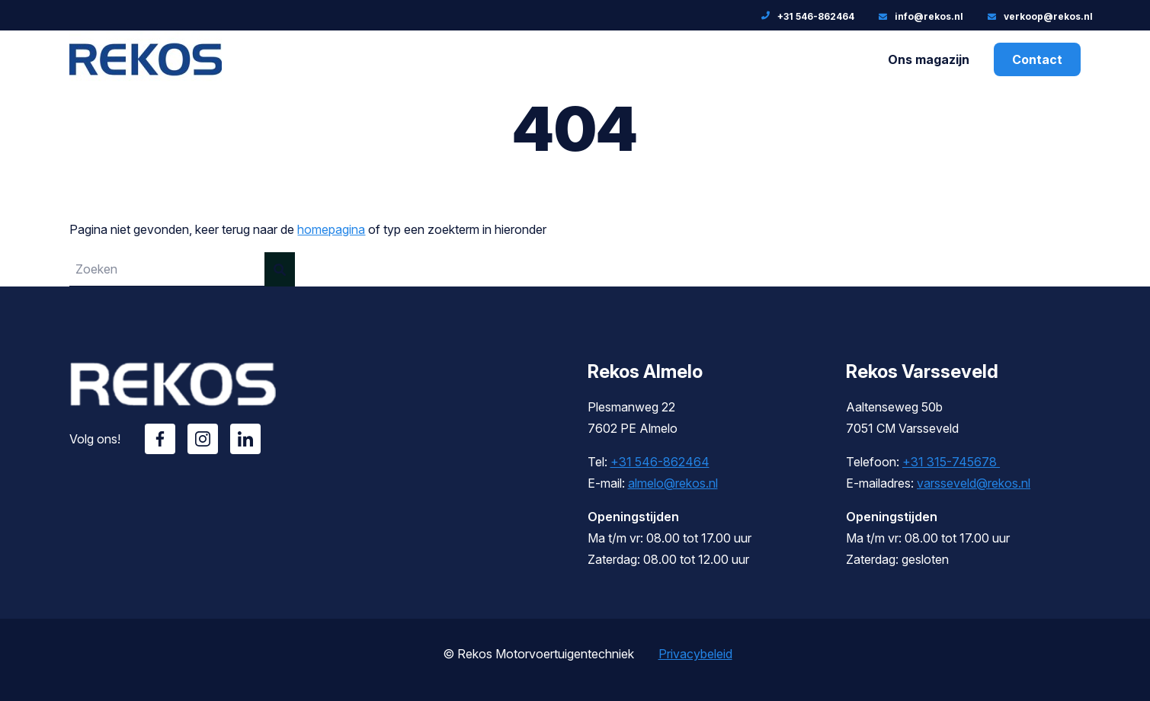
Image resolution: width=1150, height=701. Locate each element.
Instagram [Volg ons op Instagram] (202, 439)
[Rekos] (145, 77)
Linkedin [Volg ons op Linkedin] (245, 439)
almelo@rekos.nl (673, 483)
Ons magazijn (928, 59)
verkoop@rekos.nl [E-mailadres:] (1048, 16)
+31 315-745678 (951, 461)
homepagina (331, 229)
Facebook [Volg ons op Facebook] (160, 439)
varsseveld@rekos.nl (973, 483)
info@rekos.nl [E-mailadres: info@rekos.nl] (929, 16)
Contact (1037, 59)
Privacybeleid (695, 653)
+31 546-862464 (660, 461)
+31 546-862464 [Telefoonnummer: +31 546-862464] (815, 16)
